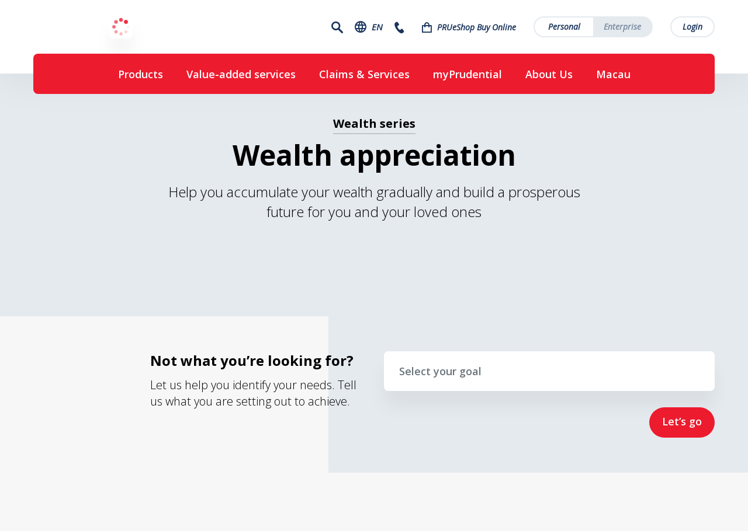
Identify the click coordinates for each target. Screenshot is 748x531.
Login (692, 26)
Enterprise (622, 26)
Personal (564, 26)
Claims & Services (364, 74)
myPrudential (467, 74)
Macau (613, 74)
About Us (549, 74)
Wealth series (374, 123)
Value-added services (241, 74)
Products (140, 74)
